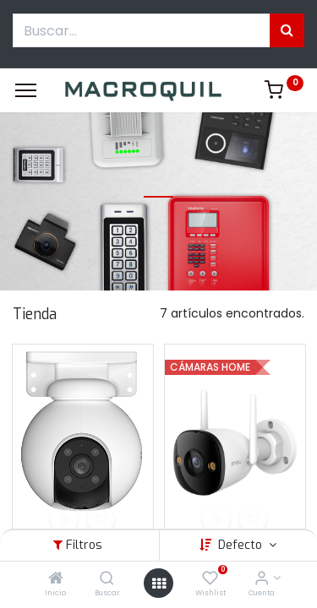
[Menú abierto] (159, 583)
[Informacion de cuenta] (262, 579)
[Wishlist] (210, 579)
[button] (64, 519)
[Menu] (26, 90)
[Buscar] (107, 579)
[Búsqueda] (287, 30)
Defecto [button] (241, 545)
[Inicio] (55, 579)
